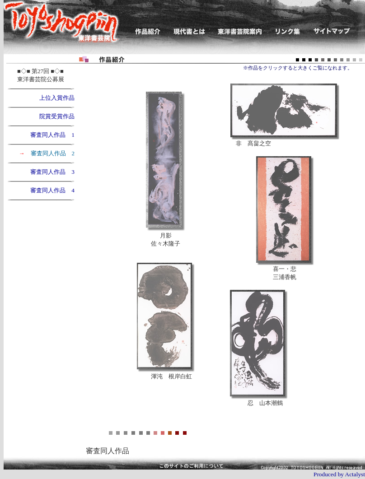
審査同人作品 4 (52, 190)
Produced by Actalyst (339, 474)
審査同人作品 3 (52, 171)
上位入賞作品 (54, 97)
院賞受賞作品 (57, 116)
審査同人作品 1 (52, 134)
